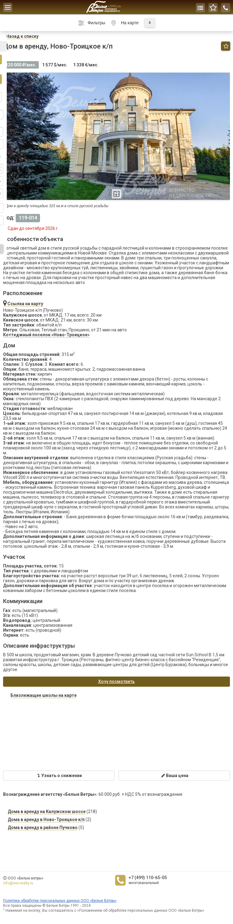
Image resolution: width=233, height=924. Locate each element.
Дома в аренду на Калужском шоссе (47, 811)
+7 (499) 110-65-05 (148, 877)
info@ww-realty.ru (18, 883)
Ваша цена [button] (174, 775)
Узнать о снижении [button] (59, 775)
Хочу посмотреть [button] (116, 681)
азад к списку (22, 36)
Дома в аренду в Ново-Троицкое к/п (46, 819)
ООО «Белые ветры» (25, 878)
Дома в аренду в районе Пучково (43, 827)
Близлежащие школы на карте (43, 695)
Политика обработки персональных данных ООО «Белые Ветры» (60, 900)
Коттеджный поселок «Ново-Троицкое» (46, 334)
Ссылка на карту (23, 303)
